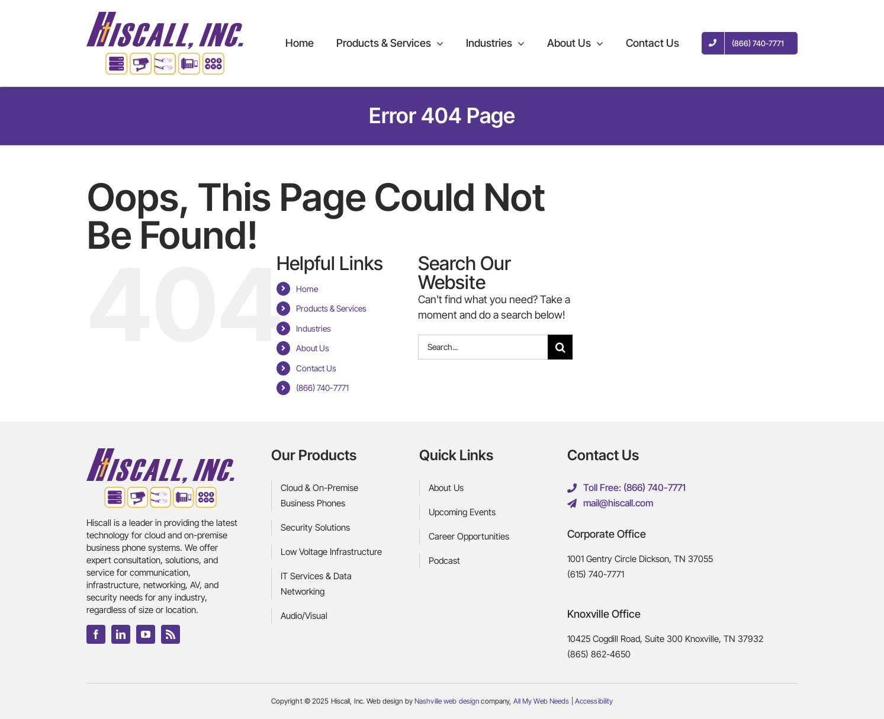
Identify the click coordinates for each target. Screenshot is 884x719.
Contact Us (316, 368)
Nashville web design (446, 700)
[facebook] (95, 634)
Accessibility (594, 700)
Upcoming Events (462, 512)
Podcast (444, 560)
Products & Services (331, 308)
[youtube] (145, 634)
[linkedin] (120, 634)
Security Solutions (315, 527)
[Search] (560, 347)
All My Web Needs (541, 700)
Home (307, 289)
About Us (312, 348)
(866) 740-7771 (322, 388)
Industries (313, 328)
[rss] (170, 634)
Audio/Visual (304, 615)
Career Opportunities (469, 536)
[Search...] (483, 347)
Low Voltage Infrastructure (331, 551)
